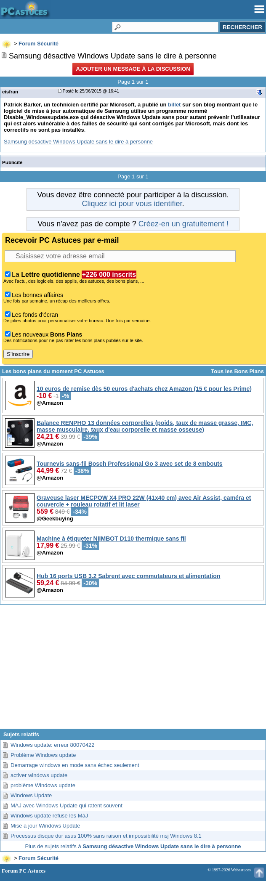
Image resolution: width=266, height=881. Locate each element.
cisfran (10, 91)
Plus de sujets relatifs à (133, 846)
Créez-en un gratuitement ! (183, 224)
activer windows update (39, 775)
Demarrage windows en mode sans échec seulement (75, 765)
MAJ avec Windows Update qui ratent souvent (66, 805)
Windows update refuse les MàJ (49, 815)
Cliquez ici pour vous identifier (132, 203)
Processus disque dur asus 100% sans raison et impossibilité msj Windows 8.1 (106, 836)
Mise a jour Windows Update (45, 826)
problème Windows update (43, 785)
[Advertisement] (133, 670)
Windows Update (31, 795)
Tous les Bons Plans (237, 371)
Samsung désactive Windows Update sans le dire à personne (78, 141)
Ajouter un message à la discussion (133, 69)
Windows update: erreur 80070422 (52, 745)
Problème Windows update (43, 755)
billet (174, 104)
